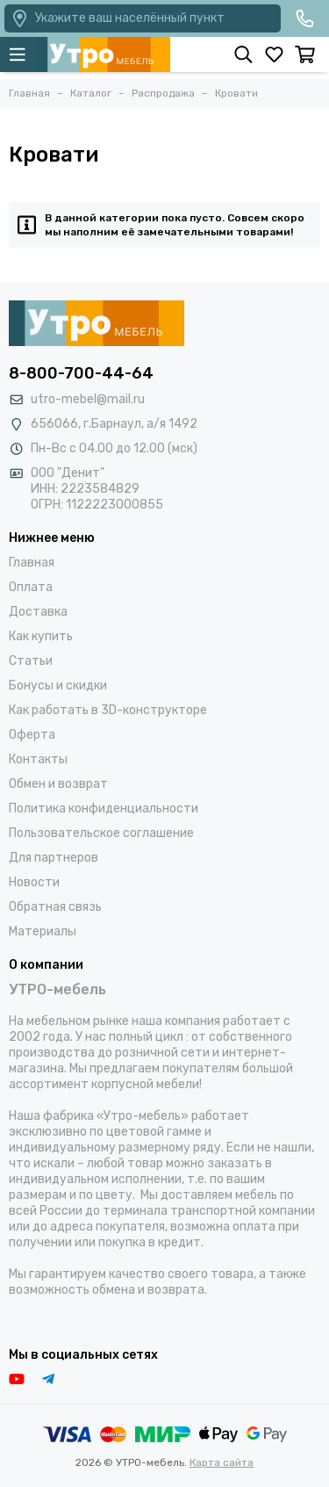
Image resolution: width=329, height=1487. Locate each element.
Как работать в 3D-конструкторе (108, 710)
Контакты (38, 759)
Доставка (38, 611)
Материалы (42, 931)
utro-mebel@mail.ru (88, 399)
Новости (34, 882)
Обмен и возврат (58, 783)
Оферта (32, 734)
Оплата (31, 587)
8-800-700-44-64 (81, 373)
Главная (31, 562)
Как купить (41, 636)
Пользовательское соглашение (101, 833)
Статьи (31, 660)
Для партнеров (53, 857)
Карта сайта (222, 1462)
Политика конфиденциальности (103, 808)
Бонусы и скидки (58, 685)
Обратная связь (55, 906)
